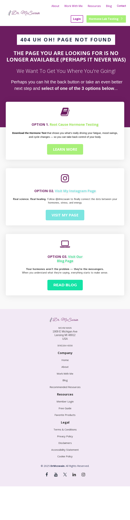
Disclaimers (65, 443)
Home (65, 360)
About (55, 6)
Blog (109, 6)
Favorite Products (65, 415)
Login (77, 19)
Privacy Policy (65, 436)
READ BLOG (65, 285)
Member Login (65, 401)
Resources (94, 6)
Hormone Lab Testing (106, 19)
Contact (121, 5)
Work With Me (73, 6)
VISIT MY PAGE (65, 214)
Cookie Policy (65, 456)
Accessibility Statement (65, 449)
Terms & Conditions (65, 429)
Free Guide (65, 408)
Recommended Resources (65, 387)
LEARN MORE (65, 149)
